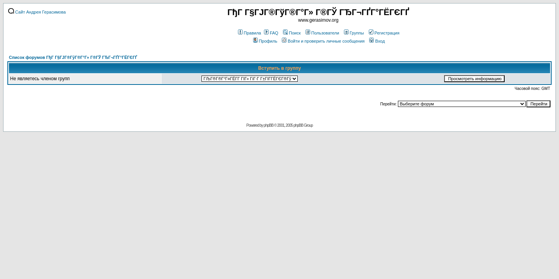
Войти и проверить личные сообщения (323, 41)
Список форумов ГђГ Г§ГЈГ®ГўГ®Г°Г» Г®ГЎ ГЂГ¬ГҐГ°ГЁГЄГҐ (73, 57)
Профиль (265, 41)
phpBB (268, 125)
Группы (354, 33)
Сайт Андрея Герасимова (37, 12)
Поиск (291, 33)
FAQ (271, 33)
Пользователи (322, 33)
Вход (377, 41)
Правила (249, 33)
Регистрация (384, 33)
